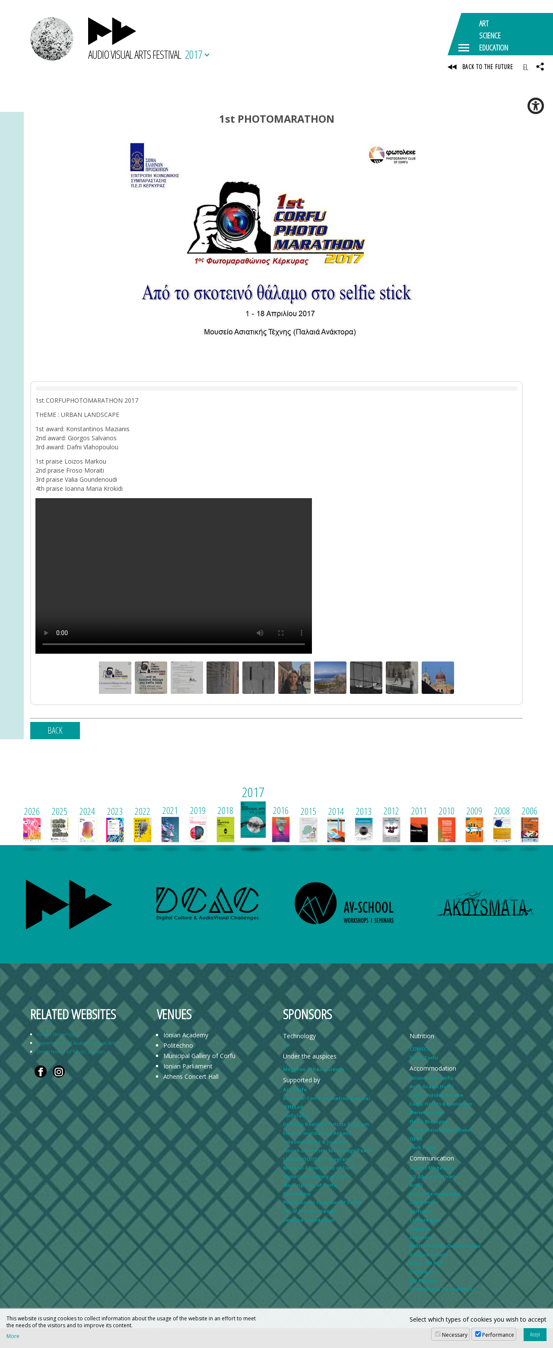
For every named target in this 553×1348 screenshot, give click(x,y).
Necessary (454, 1334)
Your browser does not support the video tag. (173, 576)
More (12, 1336)
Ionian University (56, 1034)
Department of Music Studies (71, 1052)
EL (525, 67)
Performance (498, 1334)
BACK (55, 731)
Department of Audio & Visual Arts (77, 1043)
